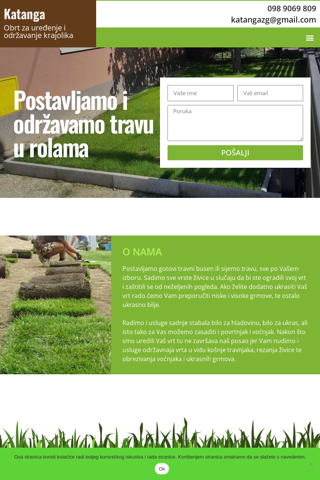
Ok (161, 469)
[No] (310, 464)
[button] (310, 37)
